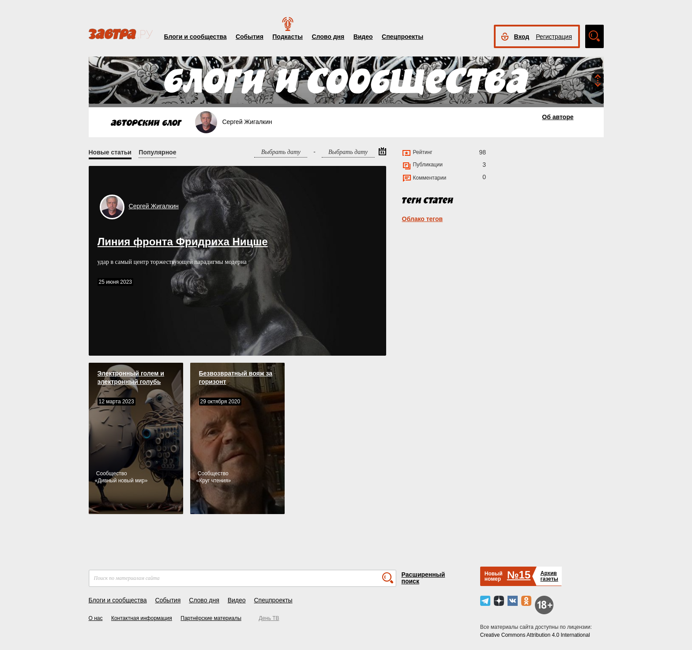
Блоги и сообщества (195, 36)
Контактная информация (141, 618)
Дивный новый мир (121, 480)
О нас (96, 618)
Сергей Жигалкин (154, 206)
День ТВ (269, 618)
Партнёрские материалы (211, 618)
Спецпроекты (402, 36)
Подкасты (287, 36)
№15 (518, 575)
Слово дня (328, 36)
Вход (522, 36)
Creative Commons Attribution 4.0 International (535, 635)
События (249, 36)
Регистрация (554, 36)
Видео (363, 36)
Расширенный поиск (423, 578)
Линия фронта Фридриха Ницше (183, 242)
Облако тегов (422, 218)
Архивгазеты (549, 576)
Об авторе (557, 116)
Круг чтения (213, 480)
